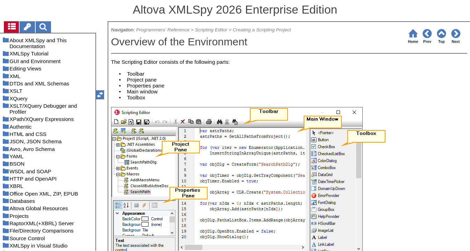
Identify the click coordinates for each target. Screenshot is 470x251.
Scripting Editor (211, 29)
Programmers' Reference (162, 29)
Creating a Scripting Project (262, 29)
